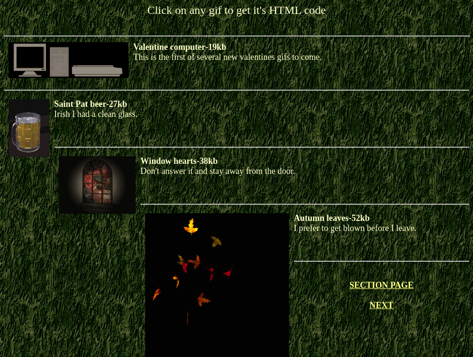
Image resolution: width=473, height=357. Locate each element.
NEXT (381, 305)
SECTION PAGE (381, 285)
